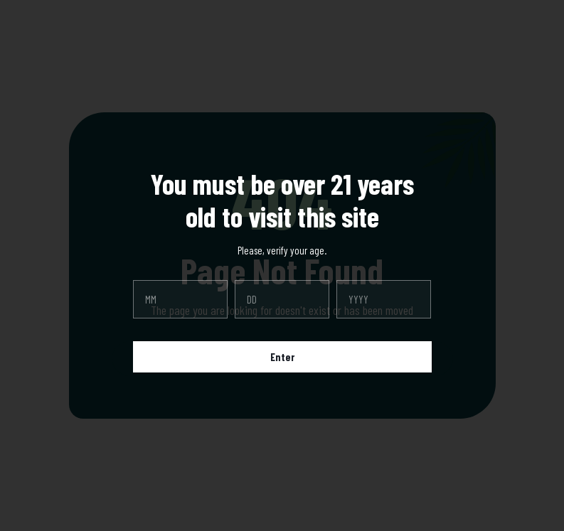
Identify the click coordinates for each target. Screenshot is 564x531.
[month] (180, 299)
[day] (282, 299)
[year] (383, 299)
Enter (282, 356)
